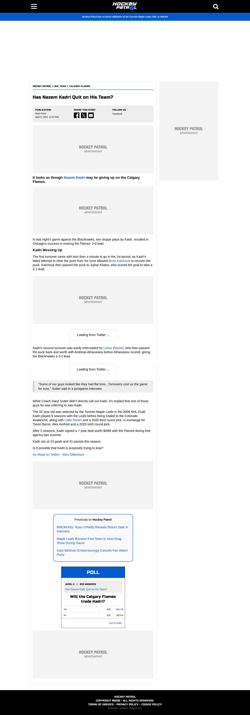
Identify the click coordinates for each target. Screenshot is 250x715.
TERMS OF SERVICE (101, 704)
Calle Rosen (73, 420)
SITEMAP (123, 708)
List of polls (115, 623)
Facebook (117, 114)
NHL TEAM (60, 86)
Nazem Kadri (74, 178)
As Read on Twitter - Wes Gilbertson (58, 454)
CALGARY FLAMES (79, 86)
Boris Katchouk (119, 261)
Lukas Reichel (113, 348)
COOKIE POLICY (151, 704)
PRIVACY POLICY (128, 704)
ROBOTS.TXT (136, 708)
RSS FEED (113, 708)
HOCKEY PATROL (42, 86)
